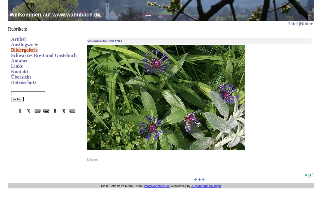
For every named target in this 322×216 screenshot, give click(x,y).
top (309, 174)
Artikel (18, 39)
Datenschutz (23, 82)
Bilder (306, 23)
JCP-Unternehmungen (206, 186)
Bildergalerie (24, 49)
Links (17, 66)
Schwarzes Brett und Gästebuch (44, 55)
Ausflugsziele (24, 44)
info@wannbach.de (157, 186)
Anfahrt (19, 60)
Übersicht (21, 77)
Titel (293, 23)
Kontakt (19, 71)
